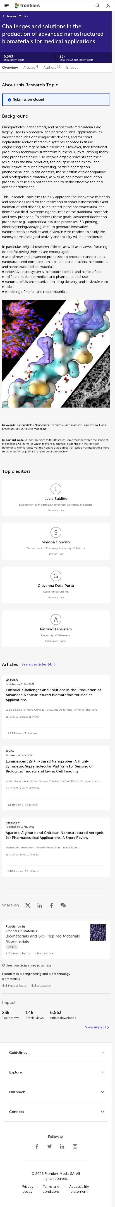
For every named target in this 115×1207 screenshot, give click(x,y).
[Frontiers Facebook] (37, 1146)
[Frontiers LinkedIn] (62, 1146)
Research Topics (17, 16)
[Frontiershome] (28, 5)
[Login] (108, 5)
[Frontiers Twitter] (49, 1146)
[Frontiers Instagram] (75, 1146)
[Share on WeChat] (63, 905)
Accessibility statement (79, 1189)
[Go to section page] (56, 940)
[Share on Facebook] (51, 905)
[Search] (97, 5)
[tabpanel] (56, 557)
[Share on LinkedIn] (39, 905)
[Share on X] (27, 905)
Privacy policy (27, 1189)
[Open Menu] (6, 5)
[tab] (10, 67)
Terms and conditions (51, 1189)
